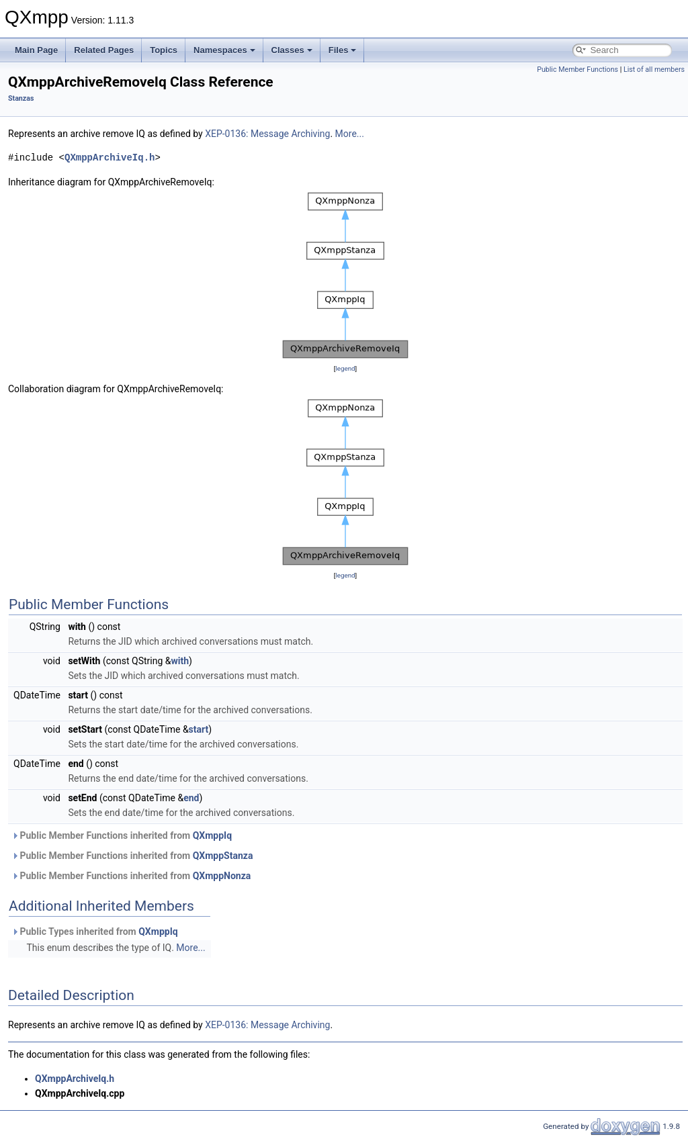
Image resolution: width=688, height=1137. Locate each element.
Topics (163, 50)
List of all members (654, 69)
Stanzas (21, 98)
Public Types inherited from (94, 931)
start (199, 729)
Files (343, 50)
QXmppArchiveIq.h (109, 157)
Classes (291, 50)
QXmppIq (212, 835)
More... (349, 133)
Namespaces (224, 50)
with (180, 660)
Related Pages (104, 50)
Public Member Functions (577, 69)
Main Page (36, 50)
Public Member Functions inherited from (121, 835)
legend (345, 368)
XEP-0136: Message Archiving (267, 133)
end (191, 797)
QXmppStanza (223, 855)
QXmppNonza (222, 875)
